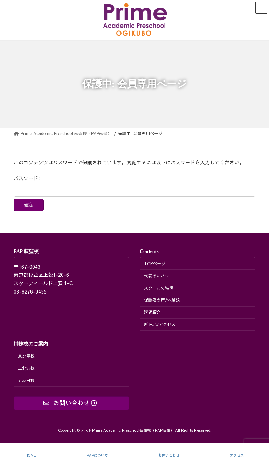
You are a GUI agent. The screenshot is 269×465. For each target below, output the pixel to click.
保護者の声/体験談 (162, 300)
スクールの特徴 (158, 288)
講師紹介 (152, 312)
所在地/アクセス (159, 324)
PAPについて (97, 455)
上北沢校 (26, 368)
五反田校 (26, 380)
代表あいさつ (156, 276)
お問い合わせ (168, 455)
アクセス (237, 455)
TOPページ (154, 263)
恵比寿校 (26, 356)
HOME (30, 455)
